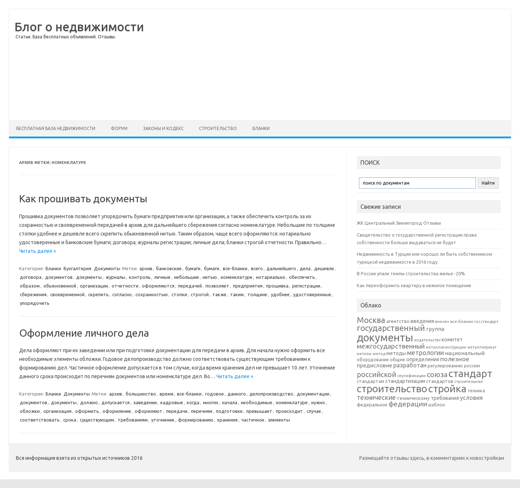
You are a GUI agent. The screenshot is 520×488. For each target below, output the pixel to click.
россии (472, 365)
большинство (141, 393)
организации (94, 285)
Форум (119, 128)
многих (210, 402)
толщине (257, 294)
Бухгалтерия (77, 268)
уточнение (162, 419)
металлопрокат (482, 347)
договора (31, 277)
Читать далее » (37, 251)
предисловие (374, 365)
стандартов (439, 381)
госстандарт (486, 321)
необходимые (256, 402)
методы (396, 353)
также (219, 294)
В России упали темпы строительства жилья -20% (411, 273)
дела (305, 268)
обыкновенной (59, 285)
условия (471, 397)
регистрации (306, 285)
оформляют (148, 411)
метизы (364, 353)
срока (69, 419)
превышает (259, 411)
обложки (30, 411)
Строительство (218, 128)
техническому (413, 398)
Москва (371, 319)
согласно (122, 294)
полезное (454, 358)
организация (57, 411)
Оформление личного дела (84, 332)
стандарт (470, 373)
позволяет (217, 285)
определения (422, 359)
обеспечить (302, 277)
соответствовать (40, 419)
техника (476, 390)
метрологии (425, 352)
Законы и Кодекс (163, 128)
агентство (398, 321)
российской (376, 375)
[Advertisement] (328, 64)
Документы (107, 268)
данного (237, 393)
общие (397, 359)
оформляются (158, 285)
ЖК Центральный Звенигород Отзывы (399, 222)
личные (162, 277)
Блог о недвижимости (79, 26)
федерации (408, 404)
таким (237, 294)
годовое (214, 393)
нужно (318, 402)
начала (229, 402)
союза (437, 375)
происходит (289, 411)
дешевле (324, 268)
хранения (227, 419)
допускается (115, 402)
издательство (427, 340)
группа (435, 329)
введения (422, 321)
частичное (252, 419)
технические (376, 397)
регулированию (445, 365)
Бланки (261, 128)
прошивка (277, 285)
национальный (465, 353)
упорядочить (34, 303)
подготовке (229, 411)
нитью (210, 277)
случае (314, 411)
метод (379, 353)
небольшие (186, 277)
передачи (176, 411)
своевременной (67, 294)
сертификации (411, 375)
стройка (447, 388)
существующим (97, 419)
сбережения (33, 294)
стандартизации (405, 381)
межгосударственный (391, 346)
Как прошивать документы (83, 198)
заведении (145, 402)
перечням (201, 411)
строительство (392, 388)
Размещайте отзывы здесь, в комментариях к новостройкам (431, 458)
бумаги (192, 268)
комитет (452, 339)
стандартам (370, 381)
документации (313, 393)
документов (59, 277)
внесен (442, 321)
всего (257, 268)
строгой (200, 294)
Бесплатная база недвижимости (55, 128)
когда (193, 402)
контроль (140, 277)
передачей (190, 285)
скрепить (98, 294)
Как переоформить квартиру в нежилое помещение (414, 285)
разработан (409, 365)
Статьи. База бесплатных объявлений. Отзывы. (66, 36)
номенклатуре (236, 277)
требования (445, 398)
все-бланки (235, 268)
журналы (115, 277)
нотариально (270, 277)
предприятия (248, 285)
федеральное (372, 404)
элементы (279, 419)
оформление (117, 411)
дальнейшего (281, 268)
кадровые (171, 402)
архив (145, 268)
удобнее (280, 294)
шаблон (436, 404)
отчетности (125, 285)
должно (89, 402)
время (166, 393)
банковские (169, 268)
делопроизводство (271, 393)
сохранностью (151, 294)
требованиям (133, 419)
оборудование (373, 359)
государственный (391, 327)
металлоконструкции (446, 347)
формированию (195, 419)
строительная (468, 381)
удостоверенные (312, 294)
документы (89, 277)
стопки (179, 294)
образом (30, 285)
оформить (87, 411)
